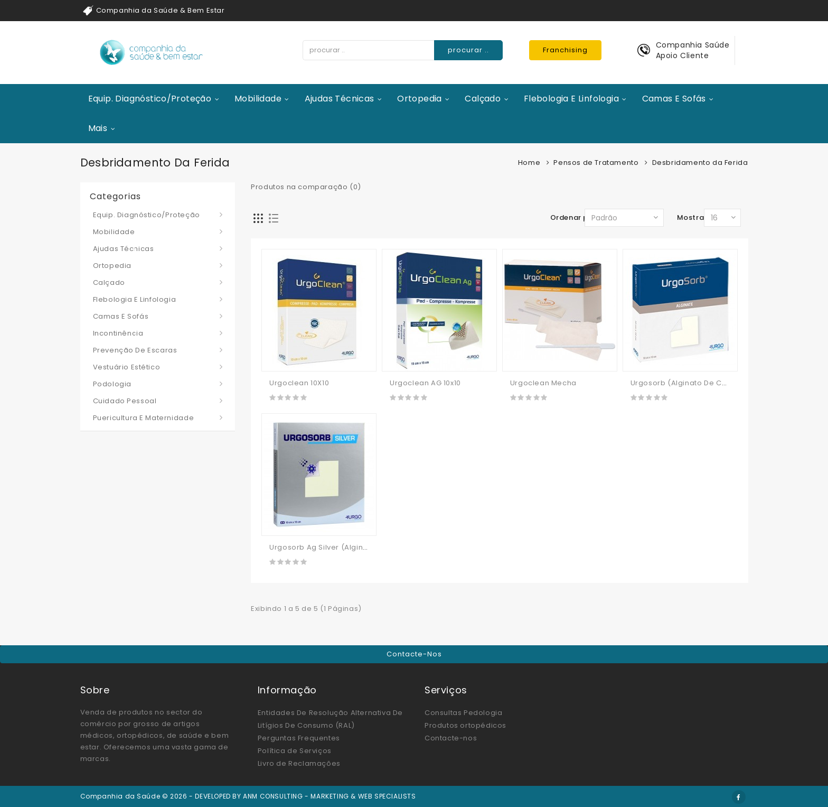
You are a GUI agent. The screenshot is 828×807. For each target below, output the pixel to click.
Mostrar (692, 217)
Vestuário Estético (127, 367)
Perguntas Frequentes (299, 738)
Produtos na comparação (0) (306, 187)
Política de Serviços (295, 751)
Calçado (483, 98)
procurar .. (468, 50)
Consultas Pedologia (463, 713)
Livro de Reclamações (299, 763)
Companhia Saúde (693, 45)
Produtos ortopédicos (465, 725)
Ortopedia (419, 98)
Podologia (112, 384)
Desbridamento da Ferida (700, 162)
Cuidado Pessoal (125, 401)
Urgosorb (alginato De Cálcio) (687, 383)
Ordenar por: (574, 217)
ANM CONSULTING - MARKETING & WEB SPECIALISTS (329, 796)
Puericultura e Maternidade (143, 418)
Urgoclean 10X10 (299, 383)
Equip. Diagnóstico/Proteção (150, 98)
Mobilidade (257, 98)
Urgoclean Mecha (543, 383)
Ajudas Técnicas (339, 98)
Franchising (565, 50)
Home (529, 162)
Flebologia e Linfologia (571, 98)
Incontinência (118, 333)
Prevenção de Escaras (135, 350)
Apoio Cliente (682, 55)
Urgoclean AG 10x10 (425, 383)
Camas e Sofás (674, 98)
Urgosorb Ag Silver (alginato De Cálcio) (343, 547)
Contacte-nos (414, 654)
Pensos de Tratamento (595, 162)
